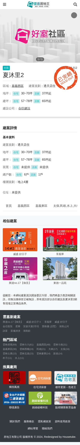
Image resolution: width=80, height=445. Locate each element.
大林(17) (53, 349)
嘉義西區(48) (43, 344)
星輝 (17, 326)
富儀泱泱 (15, 330)
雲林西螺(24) (27, 349)
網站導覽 (33, 428)
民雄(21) (41, 349)
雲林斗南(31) (60, 344)
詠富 (5, 330)
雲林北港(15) (27, 353)
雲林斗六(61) (27, 344)
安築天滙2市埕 (31, 326)
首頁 (9, 205)
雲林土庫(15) (10, 353)
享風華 (48, 321)
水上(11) (19, 358)
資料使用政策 (62, 421)
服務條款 (29, 421)
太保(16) (65, 349)
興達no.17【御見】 (13, 321)
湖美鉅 (26, 330)
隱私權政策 (44, 421)
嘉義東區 (41, 205)
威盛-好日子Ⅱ (33, 321)
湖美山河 (64, 326)
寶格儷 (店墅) (49, 326)
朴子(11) (7, 358)
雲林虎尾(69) (10, 344)
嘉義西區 (24, 205)
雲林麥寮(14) (43, 353)
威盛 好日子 (61, 321)
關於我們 (15, 421)
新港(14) (57, 353)
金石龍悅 (7, 326)
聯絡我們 (47, 428)
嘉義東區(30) (10, 349)
